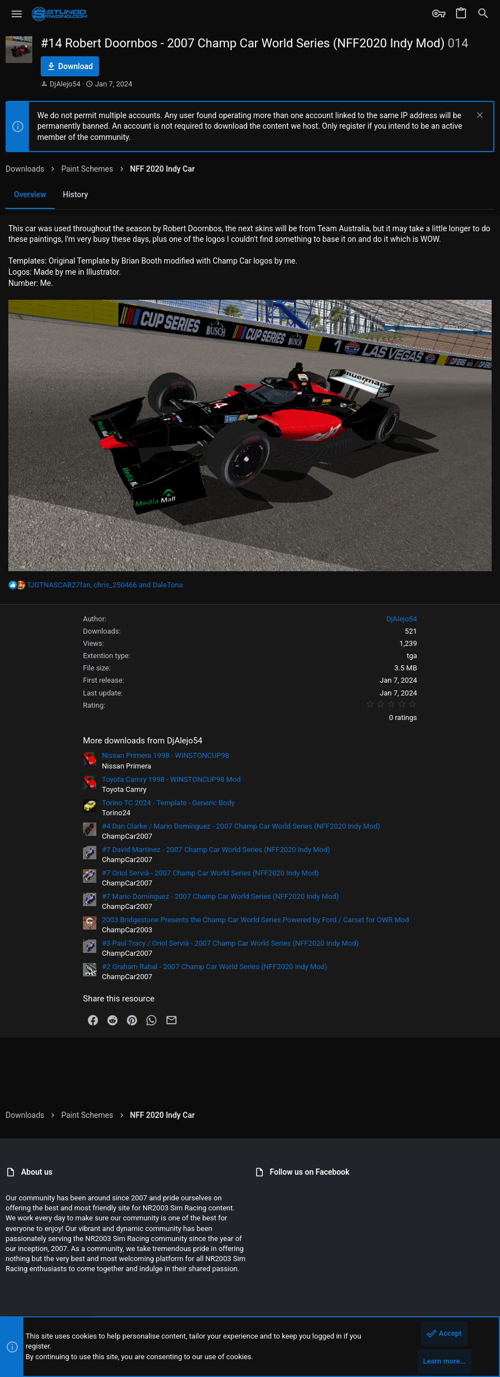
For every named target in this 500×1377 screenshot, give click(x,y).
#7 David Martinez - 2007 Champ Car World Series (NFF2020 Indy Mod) (216, 849)
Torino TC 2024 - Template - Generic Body (168, 803)
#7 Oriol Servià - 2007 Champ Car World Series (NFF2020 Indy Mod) (210, 873)
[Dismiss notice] (478, 116)
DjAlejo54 (65, 84)
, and (105, 585)
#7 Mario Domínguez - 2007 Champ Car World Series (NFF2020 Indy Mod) (220, 896)
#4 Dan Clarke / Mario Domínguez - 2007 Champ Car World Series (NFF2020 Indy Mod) (241, 826)
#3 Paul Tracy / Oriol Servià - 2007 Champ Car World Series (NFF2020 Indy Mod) (230, 943)
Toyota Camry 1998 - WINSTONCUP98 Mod (171, 779)
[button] (17, 14)
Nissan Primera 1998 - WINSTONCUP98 (165, 755)
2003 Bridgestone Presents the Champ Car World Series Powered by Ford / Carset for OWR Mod (255, 920)
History (75, 194)
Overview (30, 194)
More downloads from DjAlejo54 (143, 741)
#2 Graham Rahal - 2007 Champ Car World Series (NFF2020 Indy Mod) (214, 966)
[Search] (483, 14)
